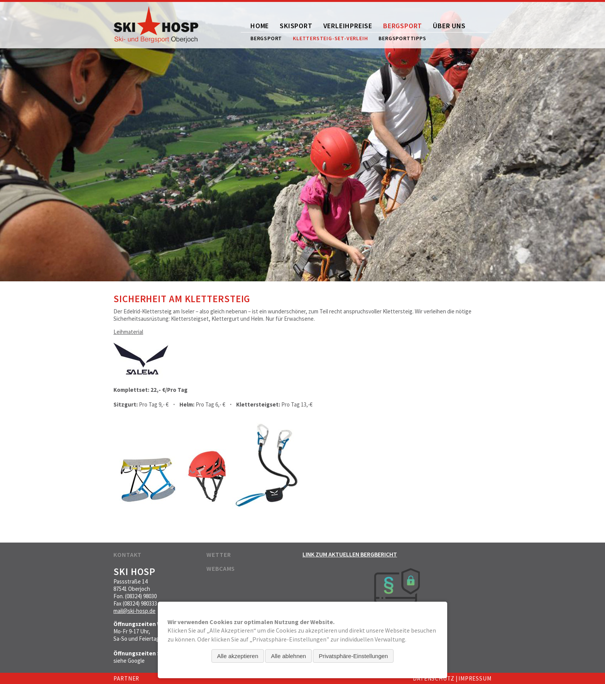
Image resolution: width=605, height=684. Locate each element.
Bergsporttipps (402, 38)
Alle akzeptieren (238, 656)
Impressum (475, 678)
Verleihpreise (347, 25)
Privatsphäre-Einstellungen (353, 656)
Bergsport (402, 25)
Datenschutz (434, 678)
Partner (126, 678)
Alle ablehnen (288, 656)
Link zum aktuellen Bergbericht (349, 554)
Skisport (296, 25)
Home (259, 25)
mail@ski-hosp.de (134, 610)
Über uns (449, 25)
